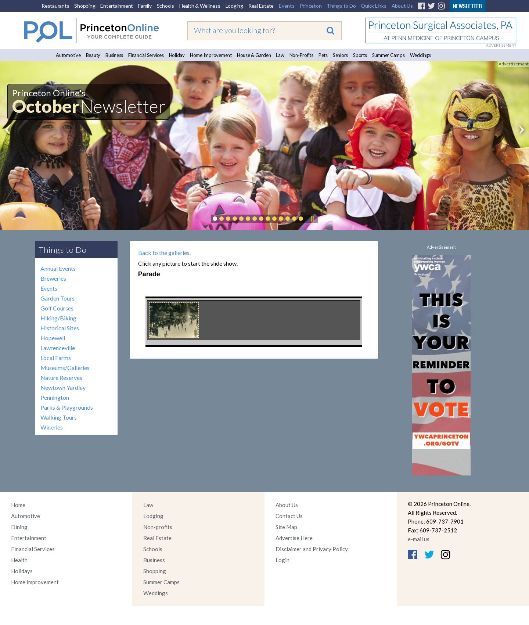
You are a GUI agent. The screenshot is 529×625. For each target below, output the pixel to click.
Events (287, 6)
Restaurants (55, 6)
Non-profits (157, 527)
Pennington (54, 397)
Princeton (311, 6)
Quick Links (373, 6)
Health (19, 560)
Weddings (420, 55)
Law (280, 55)
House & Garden (254, 55)
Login (282, 560)
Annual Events (58, 268)
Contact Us (289, 516)
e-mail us (418, 539)
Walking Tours (58, 417)
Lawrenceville (57, 347)
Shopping (84, 6)
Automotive (68, 55)
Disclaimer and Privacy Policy (312, 549)
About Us (402, 6)
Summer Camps (388, 55)
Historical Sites (59, 327)
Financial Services (146, 55)
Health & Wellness (199, 6)
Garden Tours (57, 298)
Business (114, 55)
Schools (165, 6)
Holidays (22, 571)
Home (18, 505)
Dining (19, 527)
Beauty (93, 55)
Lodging (234, 6)
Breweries (53, 278)
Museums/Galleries (65, 367)
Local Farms (55, 357)
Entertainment (116, 6)
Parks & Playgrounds (66, 407)
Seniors (340, 55)
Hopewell (52, 337)
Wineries (51, 427)
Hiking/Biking (58, 318)
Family (145, 6)
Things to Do (341, 6)
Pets (323, 55)
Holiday (177, 55)
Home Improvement (211, 55)
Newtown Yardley (63, 387)
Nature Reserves (61, 377)
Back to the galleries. (164, 252)
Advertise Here (294, 538)
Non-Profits (301, 55)
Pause (312, 218)
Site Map (286, 527)
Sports (360, 55)
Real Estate (261, 6)
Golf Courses (56, 308)
